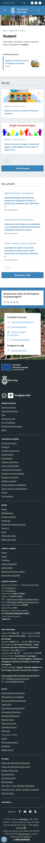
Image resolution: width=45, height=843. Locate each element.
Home (5, 30)
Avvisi (3, 532)
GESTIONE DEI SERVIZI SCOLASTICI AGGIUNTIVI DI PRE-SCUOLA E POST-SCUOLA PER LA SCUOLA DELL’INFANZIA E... (21, 252)
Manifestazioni (7, 513)
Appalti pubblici (7, 454)
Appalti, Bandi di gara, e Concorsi (20, 243)
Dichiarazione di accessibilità (12, 696)
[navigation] (4, 10)
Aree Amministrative (9, 411)
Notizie (4, 509)
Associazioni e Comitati (10, 575)
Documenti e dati (22, 275)
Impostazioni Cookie (9, 734)
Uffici (3, 415)
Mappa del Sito (7, 749)
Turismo (4, 492)
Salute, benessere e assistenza (13, 484)
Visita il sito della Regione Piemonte (15, 763)
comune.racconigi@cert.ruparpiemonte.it (22, 599)
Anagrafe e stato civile (10, 450)
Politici (4, 430)
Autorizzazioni (6, 458)
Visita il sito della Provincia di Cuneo (15, 766)
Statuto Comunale (8, 723)
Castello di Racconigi (9, 770)
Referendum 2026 (8, 539)
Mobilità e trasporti (8, 481)
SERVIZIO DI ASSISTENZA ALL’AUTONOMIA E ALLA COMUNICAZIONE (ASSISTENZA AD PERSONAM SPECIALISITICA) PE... (22, 227)
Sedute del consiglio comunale (13, 524)
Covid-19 (5, 528)
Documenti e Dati (8, 418)
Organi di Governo (8, 407)
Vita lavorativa (7, 496)
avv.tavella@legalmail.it (14, 681)
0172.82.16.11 (10, 587)
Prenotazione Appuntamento (13, 708)
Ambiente (5, 446)
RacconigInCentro (8, 778)
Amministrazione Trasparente (13, 693)
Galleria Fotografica (9, 564)
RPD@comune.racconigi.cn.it (18, 678)
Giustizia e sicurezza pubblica (12, 473)
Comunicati (5, 520)
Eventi (4, 552)
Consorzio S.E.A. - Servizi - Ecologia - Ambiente (20, 789)
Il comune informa (8, 516)
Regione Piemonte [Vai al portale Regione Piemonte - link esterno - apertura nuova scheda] (9, 3)
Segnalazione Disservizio (11, 712)
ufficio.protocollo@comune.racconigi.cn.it (23, 602)
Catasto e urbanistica (9, 462)
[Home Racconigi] (21, 11)
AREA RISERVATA (21, 839)
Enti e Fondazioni (8, 422)
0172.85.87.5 (10, 590)
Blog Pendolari (7, 781)
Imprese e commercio (9, 477)
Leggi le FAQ (6, 704)
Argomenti (13, 30)
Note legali (5, 731)
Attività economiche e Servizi (13, 571)
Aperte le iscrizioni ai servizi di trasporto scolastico (17, 62)
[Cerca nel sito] (38, 10)
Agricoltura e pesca (9, 443)
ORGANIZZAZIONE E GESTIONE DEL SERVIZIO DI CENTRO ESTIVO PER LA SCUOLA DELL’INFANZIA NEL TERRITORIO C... (21, 202)
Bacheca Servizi (7, 719)
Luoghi (4, 556)
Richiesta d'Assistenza (10, 715)
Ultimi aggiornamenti (9, 742)
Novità (7, 106)
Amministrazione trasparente (19, 193)
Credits (4, 738)
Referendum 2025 (8, 535)
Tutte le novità (22, 168)
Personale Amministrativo (11, 426)
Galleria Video (6, 567)
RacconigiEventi (7, 774)
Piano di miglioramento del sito (13, 700)
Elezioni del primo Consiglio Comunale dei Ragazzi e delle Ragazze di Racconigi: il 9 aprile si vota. (21, 147)
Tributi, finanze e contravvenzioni (14, 488)
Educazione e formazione (11, 469)
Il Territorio (5, 560)
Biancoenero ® (24, 833)
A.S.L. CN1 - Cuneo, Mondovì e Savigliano (17, 785)
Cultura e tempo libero (10, 465)
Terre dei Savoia (7, 793)
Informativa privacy (9, 727)
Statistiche (5, 746)
